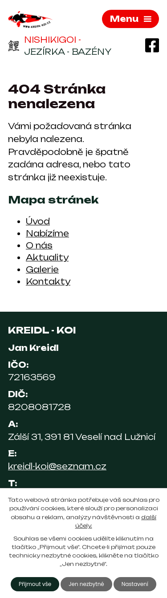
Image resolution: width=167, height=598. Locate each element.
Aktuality (47, 257)
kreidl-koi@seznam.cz (57, 466)
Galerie (42, 269)
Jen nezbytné (86, 584)
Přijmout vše (35, 584)
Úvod (38, 221)
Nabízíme (47, 233)
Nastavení (135, 584)
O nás (39, 245)
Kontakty (48, 281)
